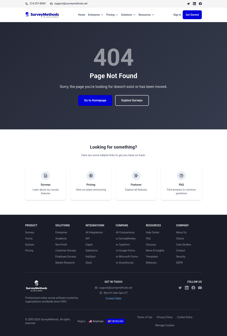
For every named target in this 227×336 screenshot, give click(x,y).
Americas (96, 321)
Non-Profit (61, 244)
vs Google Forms (125, 250)
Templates (152, 256)
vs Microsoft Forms (127, 256)
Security (180, 256)
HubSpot (90, 256)
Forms (29, 238)
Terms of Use (144, 317)
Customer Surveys (65, 250)
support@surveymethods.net (113, 287)
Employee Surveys (65, 256)
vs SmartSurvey (125, 262)
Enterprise (96, 14)
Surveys (29, 232)
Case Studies (183, 244)
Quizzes (29, 244)
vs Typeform (123, 244)
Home (81, 14)
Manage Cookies (164, 325)
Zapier (89, 244)
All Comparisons (125, 232)
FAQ (148, 238)
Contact (180, 250)
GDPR (179, 262)
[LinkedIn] (194, 3)
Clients (180, 238)
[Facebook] (200, 3)
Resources (147, 14)
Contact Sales (113, 298)
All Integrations (94, 232)
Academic (61, 238)
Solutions (128, 14)
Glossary (151, 244)
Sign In (177, 14)
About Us (181, 232)
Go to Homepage (95, 100)
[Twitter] (188, 3)
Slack (89, 262)
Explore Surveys (132, 100)
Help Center (152, 232)
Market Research (65, 262)
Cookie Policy (184, 317)
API (88, 238)
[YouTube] (200, 288)
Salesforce (92, 250)
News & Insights (155, 250)
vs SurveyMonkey (126, 238)
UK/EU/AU (115, 321)
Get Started (192, 14)
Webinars (151, 262)
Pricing (112, 14)
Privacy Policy (165, 317)
